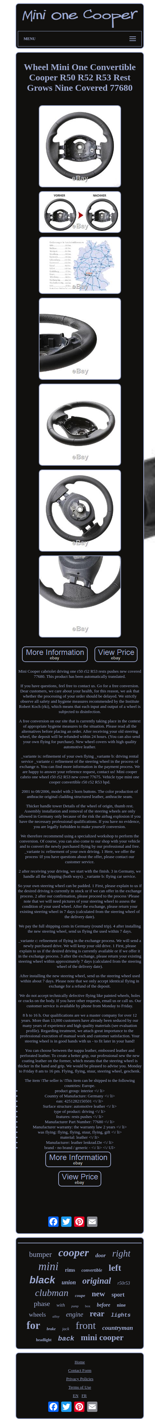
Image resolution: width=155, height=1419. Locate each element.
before (103, 1305)
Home (80, 1362)
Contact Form (80, 1370)
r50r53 (123, 1283)
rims (70, 1270)
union (68, 1282)
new (98, 1294)
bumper (40, 1254)
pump (74, 1306)
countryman (117, 1327)
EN (75, 1395)
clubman (51, 1292)
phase (42, 1304)
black (42, 1280)
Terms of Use (80, 1387)
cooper (73, 1252)
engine (74, 1314)
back (66, 1338)
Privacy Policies (79, 1378)
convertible (92, 1270)
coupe (80, 1295)
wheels (37, 1314)
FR (84, 1395)
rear (97, 1313)
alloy (56, 1316)
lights (121, 1315)
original (96, 1281)
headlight (43, 1340)
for (33, 1325)
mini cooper (102, 1337)
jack (65, 1328)
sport (118, 1294)
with (61, 1305)
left (115, 1268)
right (121, 1253)
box (88, 1306)
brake (51, 1329)
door (100, 1255)
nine (121, 1305)
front (86, 1325)
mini (49, 1266)
